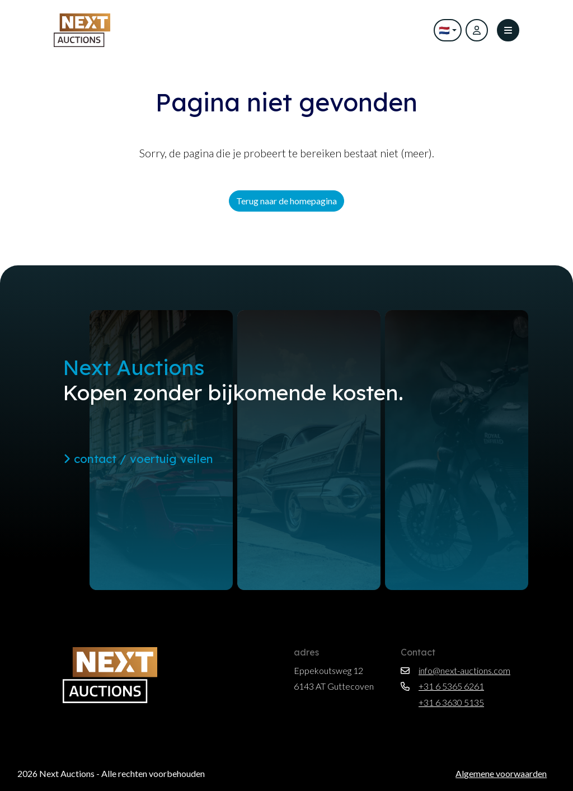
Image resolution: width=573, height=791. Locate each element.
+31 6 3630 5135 (442, 702)
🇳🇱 (444, 30)
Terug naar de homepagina (286, 200)
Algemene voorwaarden (501, 773)
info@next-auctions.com (455, 670)
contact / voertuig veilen (138, 458)
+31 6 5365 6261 (442, 686)
